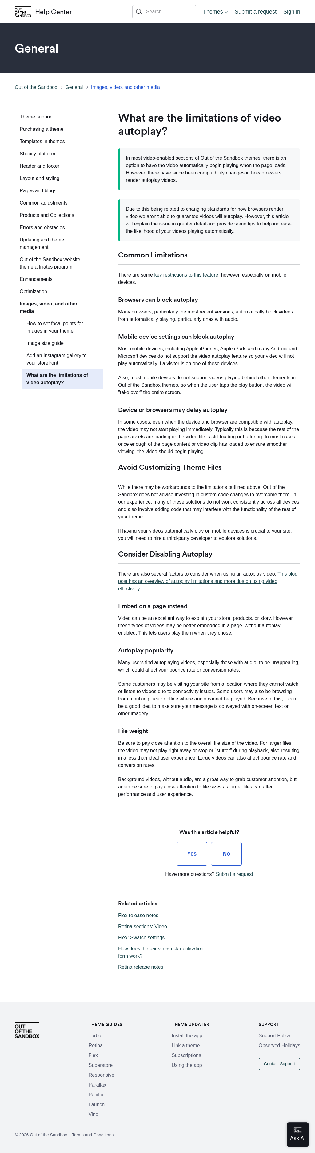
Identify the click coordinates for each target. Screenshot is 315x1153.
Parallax (97, 1084)
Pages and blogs (38, 190)
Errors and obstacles (42, 227)
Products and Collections (47, 215)
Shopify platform (37, 153)
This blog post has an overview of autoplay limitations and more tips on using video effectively (207, 581)
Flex (93, 1055)
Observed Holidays (279, 1045)
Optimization (33, 291)
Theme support (36, 116)
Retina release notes (140, 967)
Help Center (53, 12)
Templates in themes (42, 141)
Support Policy (274, 1035)
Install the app (187, 1035)
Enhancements (36, 279)
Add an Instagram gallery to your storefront (56, 359)
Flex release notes (138, 915)
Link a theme (186, 1045)
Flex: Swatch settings (141, 937)
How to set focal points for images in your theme (54, 327)
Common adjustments (44, 202)
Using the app (187, 1065)
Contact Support (279, 1063)
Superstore (101, 1065)
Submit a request (256, 12)
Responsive (101, 1075)
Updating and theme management (42, 243)
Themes (213, 12)
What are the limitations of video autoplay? (57, 379)
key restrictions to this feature (186, 274)
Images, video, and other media (125, 87)
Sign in (291, 12)
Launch (97, 1104)
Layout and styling (39, 178)
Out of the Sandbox (36, 87)
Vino (93, 1114)
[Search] (164, 11)
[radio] (192, 854)
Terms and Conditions (93, 1134)
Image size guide (45, 343)
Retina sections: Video (142, 926)
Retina (96, 1045)
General (74, 87)
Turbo (95, 1035)
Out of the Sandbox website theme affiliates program (50, 263)
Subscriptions (186, 1055)
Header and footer (39, 166)
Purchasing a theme (41, 129)
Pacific (96, 1094)
